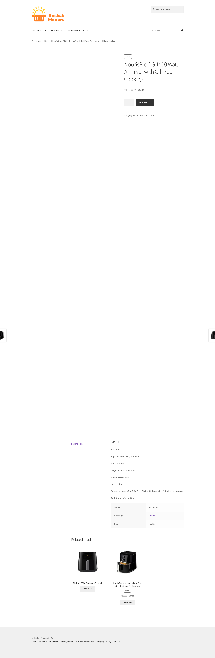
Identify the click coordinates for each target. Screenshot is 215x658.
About (34, 641)
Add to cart (144, 102)
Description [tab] (77, 443)
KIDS (44, 41)
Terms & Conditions (48, 641)
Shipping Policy (103, 641)
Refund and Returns (84, 641)
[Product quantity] (129, 102)
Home (37, 41)
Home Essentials (76, 30)
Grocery (55, 30)
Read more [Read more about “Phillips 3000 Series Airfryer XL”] (87, 588)
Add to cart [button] (127, 602)
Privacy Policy (66, 641)
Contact (117, 641)
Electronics (37, 30)
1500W (152, 515)
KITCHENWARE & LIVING (57, 41)
